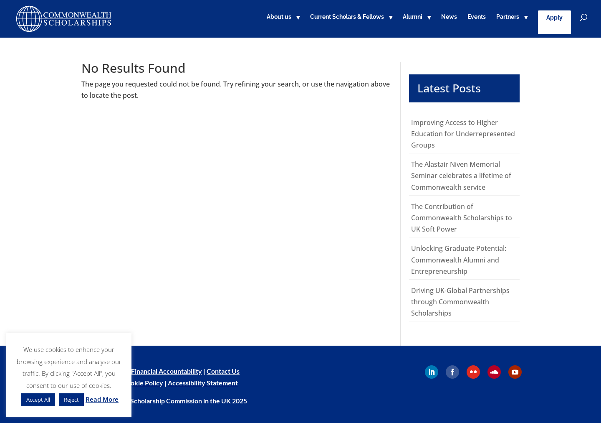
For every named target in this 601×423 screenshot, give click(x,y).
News (449, 17)
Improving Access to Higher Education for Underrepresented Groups (463, 134)
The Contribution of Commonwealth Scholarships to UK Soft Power (461, 218)
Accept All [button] (38, 399)
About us (279, 17)
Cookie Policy (142, 383)
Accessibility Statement (203, 383)
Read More (102, 399)
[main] (300, 192)
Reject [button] (71, 399)
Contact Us (223, 371)
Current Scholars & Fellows (347, 17)
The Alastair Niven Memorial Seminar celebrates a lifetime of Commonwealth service (461, 175)
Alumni (412, 17)
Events (476, 17)
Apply (554, 17)
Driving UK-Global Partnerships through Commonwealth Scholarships (460, 302)
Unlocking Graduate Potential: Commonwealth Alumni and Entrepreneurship (458, 259)
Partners (507, 17)
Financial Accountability (166, 371)
